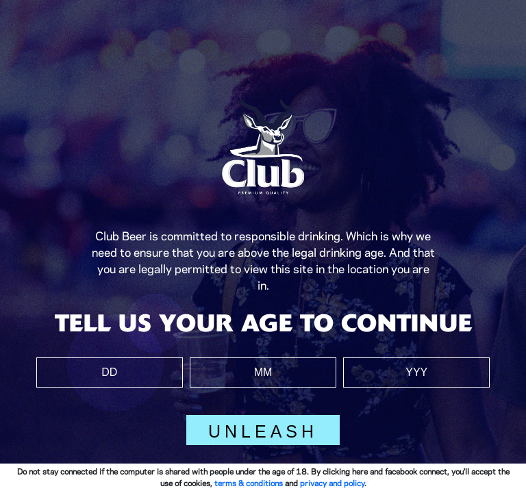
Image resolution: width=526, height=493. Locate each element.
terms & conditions (248, 484)
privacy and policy (332, 484)
